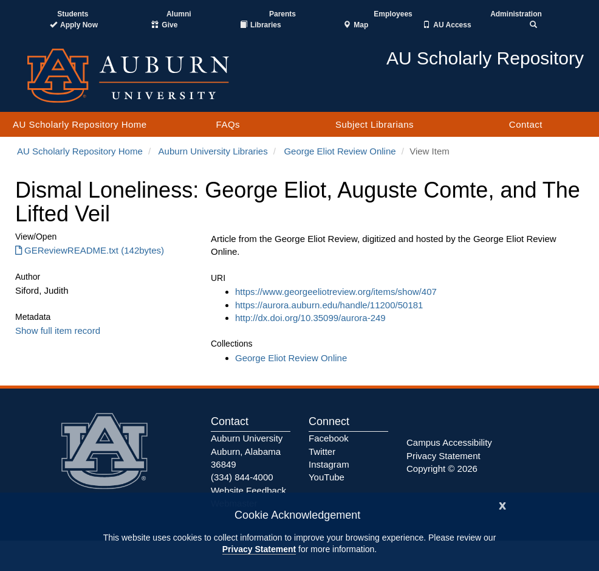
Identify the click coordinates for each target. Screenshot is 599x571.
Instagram (329, 464)
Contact (526, 124)
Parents (282, 14)
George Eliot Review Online (339, 151)
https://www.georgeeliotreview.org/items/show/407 (336, 291)
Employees (393, 14)
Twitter (322, 451)
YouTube (326, 477)
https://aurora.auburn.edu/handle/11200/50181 (329, 305)
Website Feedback (248, 490)
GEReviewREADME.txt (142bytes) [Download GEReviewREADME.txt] (89, 250)
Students (72, 14)
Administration (516, 14)
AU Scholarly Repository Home (80, 124)
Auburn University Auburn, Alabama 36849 (246, 451)
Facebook (329, 438)
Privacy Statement (259, 549)
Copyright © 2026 (441, 468)
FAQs (228, 124)
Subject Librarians (374, 124)
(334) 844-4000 (242, 477)
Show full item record (57, 330)
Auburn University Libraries (213, 151)
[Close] (502, 504)
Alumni (178, 14)
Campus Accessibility (449, 442)
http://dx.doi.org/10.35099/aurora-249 (310, 318)
